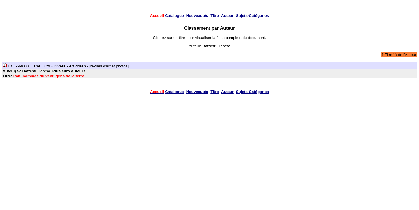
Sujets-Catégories (252, 15)
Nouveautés (197, 15)
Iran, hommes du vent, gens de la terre (48, 76)
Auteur (227, 15)
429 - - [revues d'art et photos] (86, 66)
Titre (214, 15)
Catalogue (174, 15)
